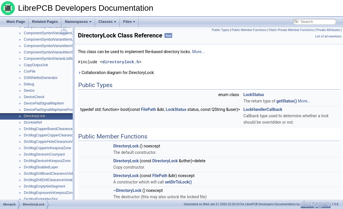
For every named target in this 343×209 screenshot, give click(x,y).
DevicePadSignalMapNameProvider (51, 110)
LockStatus (253, 94)
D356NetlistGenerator (41, 78)
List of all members (328, 36)
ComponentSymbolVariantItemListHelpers (56, 33)
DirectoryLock (34, 116)
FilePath (148, 109)
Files (129, 21)
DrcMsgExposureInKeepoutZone (49, 193)
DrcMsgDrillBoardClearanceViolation (52, 174)
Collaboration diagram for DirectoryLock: (116, 72)
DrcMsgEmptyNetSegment (44, 186)
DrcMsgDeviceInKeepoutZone (47, 161)
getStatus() (286, 101)
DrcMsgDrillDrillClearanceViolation (50, 180)
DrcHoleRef (33, 122)
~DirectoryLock (127, 190)
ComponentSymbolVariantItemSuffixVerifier (57, 52)
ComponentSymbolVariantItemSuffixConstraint (60, 46)
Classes (107, 21)
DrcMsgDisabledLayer (41, 167)
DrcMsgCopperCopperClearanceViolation (56, 135)
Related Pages (45, 21)
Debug (29, 84)
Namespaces (78, 21)
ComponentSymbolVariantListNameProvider (58, 59)
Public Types (220, 30)
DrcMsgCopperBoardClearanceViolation (55, 129)
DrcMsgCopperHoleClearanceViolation (54, 142)
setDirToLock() (178, 182)
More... (198, 51)
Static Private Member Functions (291, 30)
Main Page (15, 21)
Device (29, 91)
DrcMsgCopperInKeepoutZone (47, 148)
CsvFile (29, 71)
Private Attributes (328, 30)
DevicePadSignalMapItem (44, 103)
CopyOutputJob (36, 65)
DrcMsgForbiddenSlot (41, 199)
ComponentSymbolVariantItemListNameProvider (61, 39)
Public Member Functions (249, 30)
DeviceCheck (34, 97)
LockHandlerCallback (262, 109)
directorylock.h (120, 62)
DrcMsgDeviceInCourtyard (44, 154)
